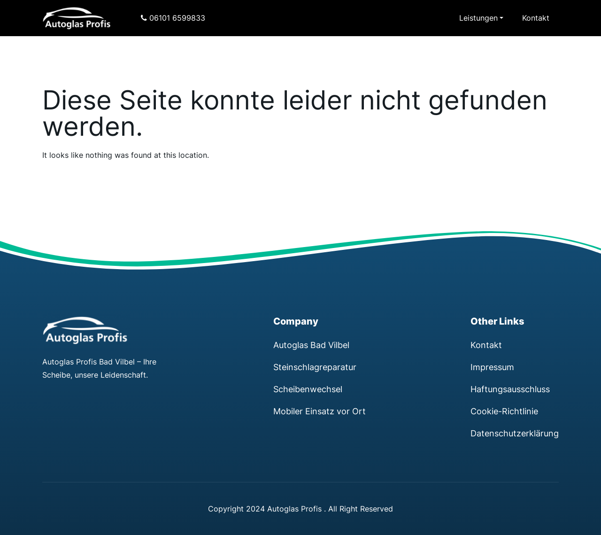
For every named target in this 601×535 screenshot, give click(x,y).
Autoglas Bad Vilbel (311, 345)
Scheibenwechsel (307, 389)
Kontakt (535, 18)
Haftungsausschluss (510, 389)
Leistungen (478, 18)
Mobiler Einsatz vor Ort (319, 411)
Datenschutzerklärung (514, 433)
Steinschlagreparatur (314, 367)
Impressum (492, 367)
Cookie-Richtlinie (504, 411)
